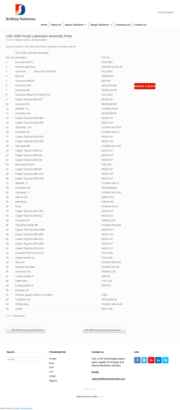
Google (52, 358)
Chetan (16, 408)
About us (56, 24)
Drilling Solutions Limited (86, 397)
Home (44, 24)
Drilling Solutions (39, 40)
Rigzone (53, 380)
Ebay (51, 363)
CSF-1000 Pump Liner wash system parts (104, 330)
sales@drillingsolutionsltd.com (108, 378)
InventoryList (123, 24)
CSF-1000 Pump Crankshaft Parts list (26, 330)
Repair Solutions (99, 24)
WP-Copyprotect (27, 408)
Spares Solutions (74, 24)
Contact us (140, 24)
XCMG (52, 376)
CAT (51, 372)
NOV (51, 367)
